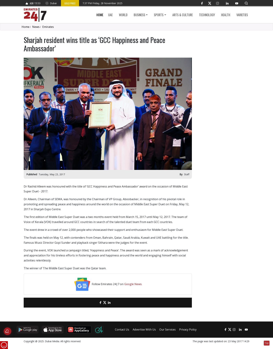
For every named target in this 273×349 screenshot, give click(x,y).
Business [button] (139, 15)
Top (267, 343)
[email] (94, 302)
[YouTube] (237, 3)
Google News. (133, 284)
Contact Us (122, 329)
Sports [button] (158, 15)
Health (225, 15)
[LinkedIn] (227, 3)
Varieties (242, 15)
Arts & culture (182, 15)
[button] (246, 3)
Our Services (167, 329)
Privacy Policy (188, 329)
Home (99, 15)
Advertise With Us (144, 329)
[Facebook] (202, 3)
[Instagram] (217, 3)
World (123, 15)
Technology (207, 15)
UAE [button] (110, 15)
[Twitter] (209, 3)
